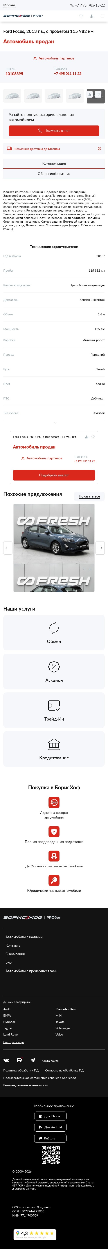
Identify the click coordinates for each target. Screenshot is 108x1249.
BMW (7, 1015)
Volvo (59, 1034)
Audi (6, 1009)
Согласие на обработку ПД (64, 1070)
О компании (15, 953)
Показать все (89, 496)
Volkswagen (63, 1028)
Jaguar (7, 1028)
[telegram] (32, 1060)
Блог (9, 962)
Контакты (13, 945)
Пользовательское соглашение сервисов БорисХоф (39, 1078)
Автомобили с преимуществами (31, 970)
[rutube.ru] (19, 1060)
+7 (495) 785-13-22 (90, 5)
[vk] (6, 1061)
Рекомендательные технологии (25, 1085)
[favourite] (81, 16)
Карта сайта (50, 1061)
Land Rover (11, 1034)
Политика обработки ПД (21, 1070)
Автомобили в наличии (24, 936)
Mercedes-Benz (66, 1009)
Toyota (60, 1022)
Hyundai (9, 1022)
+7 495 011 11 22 (67, 73)
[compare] (92, 16)
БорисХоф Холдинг (35, 1207)
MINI (59, 1015)
